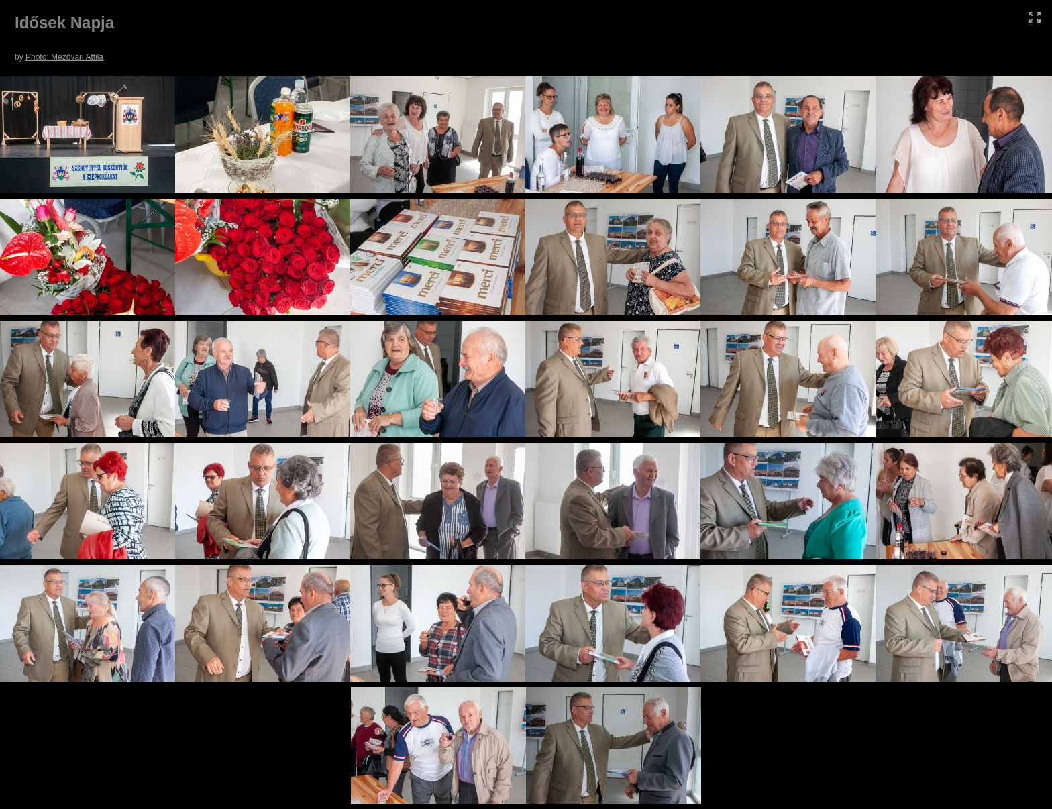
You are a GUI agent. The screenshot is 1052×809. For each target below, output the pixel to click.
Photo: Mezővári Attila (64, 57)
